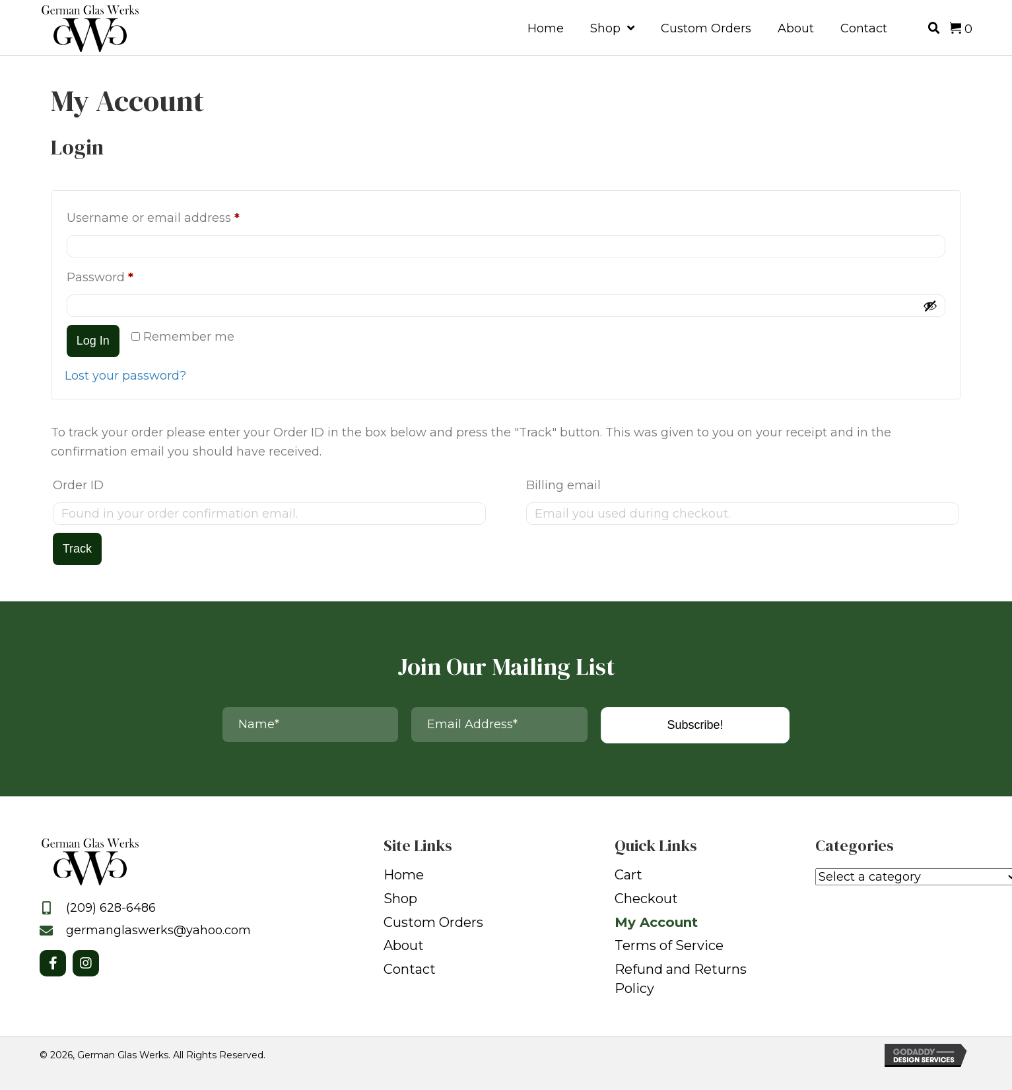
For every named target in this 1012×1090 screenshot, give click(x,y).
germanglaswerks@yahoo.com (158, 930)
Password (127, 275)
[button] (53, 963)
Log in (93, 340)
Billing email (563, 485)
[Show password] (930, 305)
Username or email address (180, 215)
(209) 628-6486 (111, 908)
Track (77, 548)
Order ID (78, 485)
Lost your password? (125, 375)
